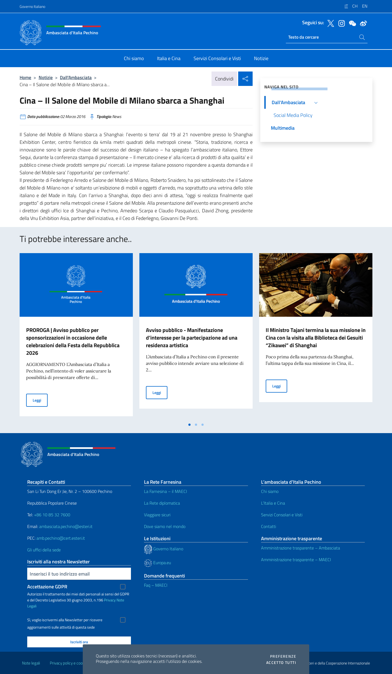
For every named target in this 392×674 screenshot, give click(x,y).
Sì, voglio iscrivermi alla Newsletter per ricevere (64, 620)
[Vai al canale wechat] (351, 23)
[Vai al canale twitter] (329, 23)
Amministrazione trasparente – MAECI (296, 559)
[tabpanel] (76, 336)
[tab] (189, 425)
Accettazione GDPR (47, 586)
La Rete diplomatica (162, 503)
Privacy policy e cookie (69, 663)
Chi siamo (269, 491)
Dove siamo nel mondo (164, 526)
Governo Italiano (32, 6)
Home (25, 77)
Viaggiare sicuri (157, 514)
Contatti (268, 526)
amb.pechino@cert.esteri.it (60, 538)
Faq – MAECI (155, 585)
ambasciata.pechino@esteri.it (66, 526)
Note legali (31, 663)
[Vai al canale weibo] (362, 23)
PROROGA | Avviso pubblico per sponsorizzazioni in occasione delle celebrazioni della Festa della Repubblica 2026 (73, 341)
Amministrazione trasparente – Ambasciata (300, 548)
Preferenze (283, 656)
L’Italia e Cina (273, 503)
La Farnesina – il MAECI (165, 491)
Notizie (46, 77)
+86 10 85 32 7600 (52, 514)
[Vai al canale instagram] (340, 23)
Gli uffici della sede (44, 549)
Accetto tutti (281, 662)
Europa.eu (157, 562)
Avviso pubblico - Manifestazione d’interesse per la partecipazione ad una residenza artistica (191, 337)
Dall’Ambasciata (76, 77)
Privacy (110, 600)
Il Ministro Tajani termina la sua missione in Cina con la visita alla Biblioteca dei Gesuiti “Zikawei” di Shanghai (316, 337)
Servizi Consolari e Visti (281, 514)
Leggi (40, 400)
